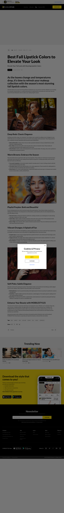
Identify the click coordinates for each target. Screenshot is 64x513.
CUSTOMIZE (32, 261)
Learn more (32, 264)
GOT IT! (32, 257)
